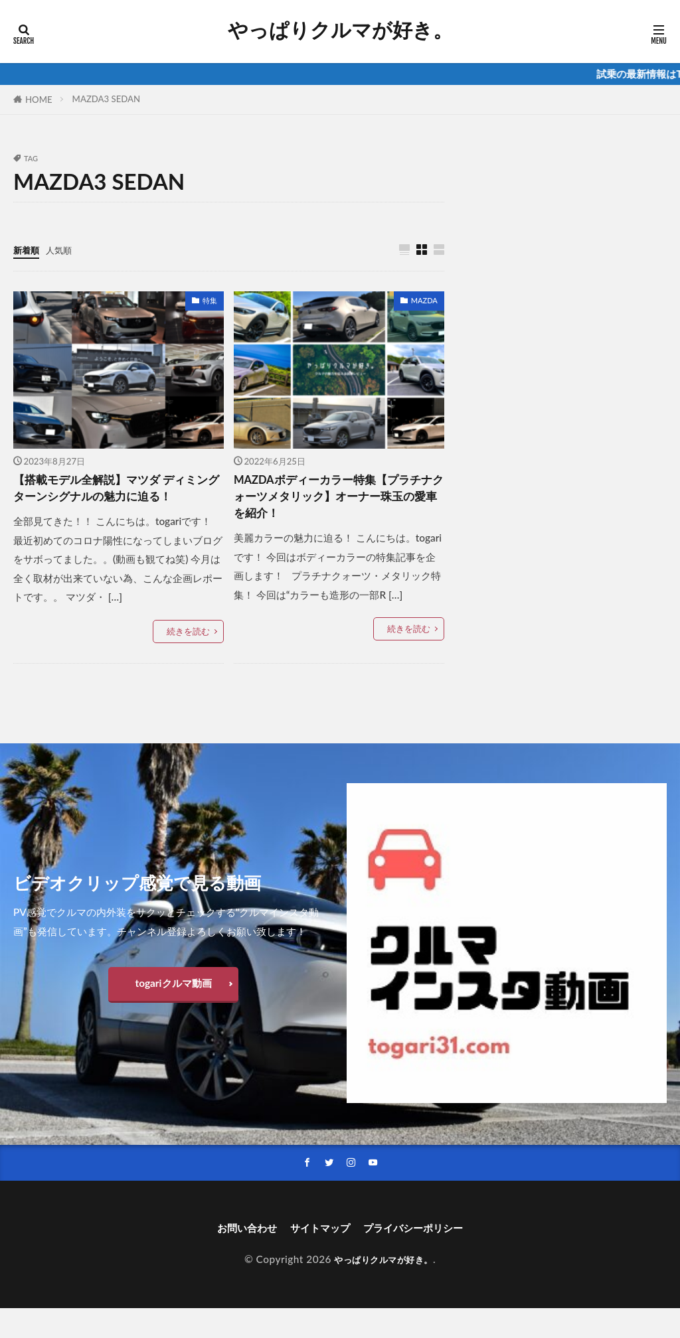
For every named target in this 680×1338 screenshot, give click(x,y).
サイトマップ (316, 1257)
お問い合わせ (231, 1257)
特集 (210, 301)
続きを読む (188, 657)
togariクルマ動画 (173, 1009)
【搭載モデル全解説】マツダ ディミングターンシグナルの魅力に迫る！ (114, 501)
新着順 (28, 250)
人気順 (65, 250)
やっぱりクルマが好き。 (340, 30)
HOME (38, 99)
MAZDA (424, 301)
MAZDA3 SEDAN (106, 99)
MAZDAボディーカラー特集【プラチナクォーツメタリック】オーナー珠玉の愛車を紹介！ (338, 501)
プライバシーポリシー (425, 1257)
